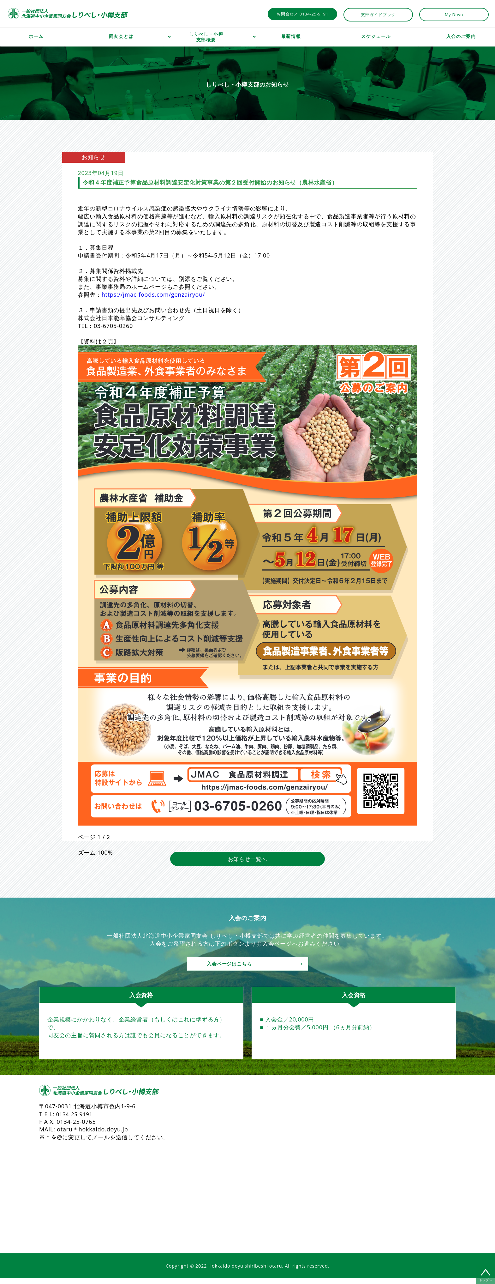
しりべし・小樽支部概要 (206, 37)
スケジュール (376, 36)
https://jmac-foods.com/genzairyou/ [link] (153, 294)
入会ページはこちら (252, 969)
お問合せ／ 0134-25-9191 (302, 14)
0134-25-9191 (75, 1120)
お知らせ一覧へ (247, 864)
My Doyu (454, 14)
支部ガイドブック (378, 14)
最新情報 (291, 36)
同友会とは (121, 36)
